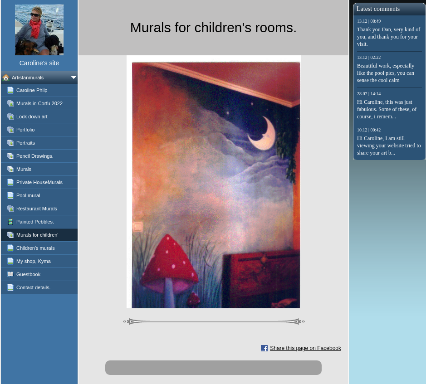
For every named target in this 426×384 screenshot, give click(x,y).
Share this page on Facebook (305, 348)
